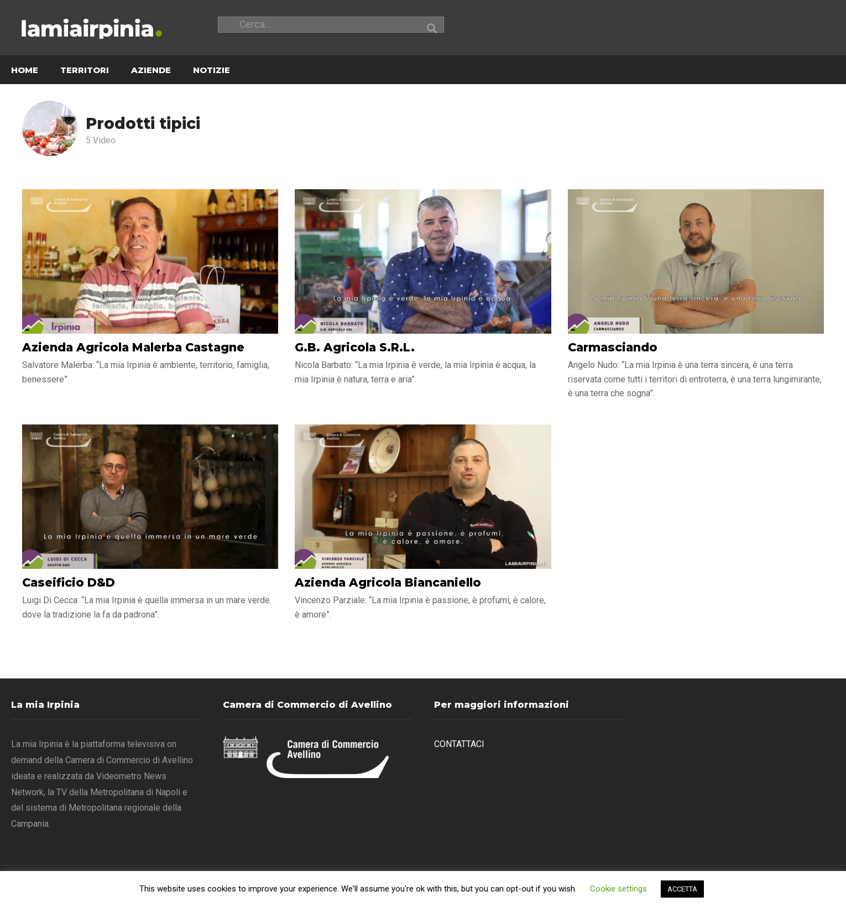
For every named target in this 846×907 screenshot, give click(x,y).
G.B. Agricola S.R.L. (355, 348)
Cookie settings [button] (618, 889)
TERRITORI (84, 70)
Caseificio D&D (68, 583)
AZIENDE (151, 70)
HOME (24, 70)
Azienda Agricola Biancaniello (388, 583)
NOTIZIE (211, 70)
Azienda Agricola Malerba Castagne (133, 348)
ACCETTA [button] (682, 889)
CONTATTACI (459, 744)
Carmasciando (612, 348)
